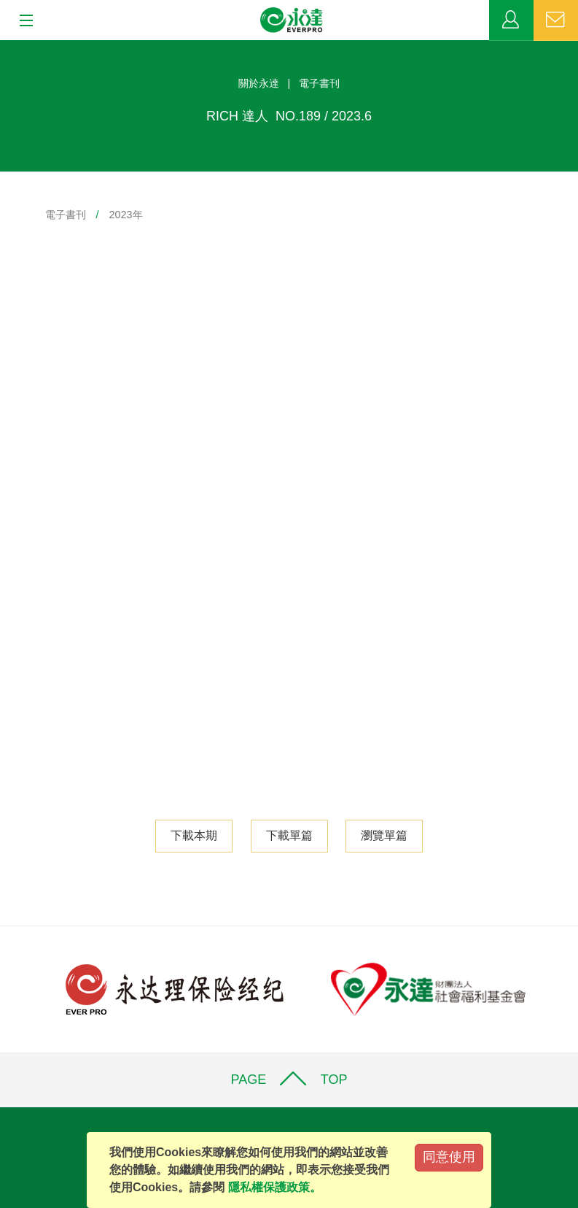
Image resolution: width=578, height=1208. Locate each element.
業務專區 (511, 20)
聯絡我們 (556, 20)
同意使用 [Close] (449, 1157)
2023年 (126, 214)
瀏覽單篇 (384, 835)
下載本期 (194, 835)
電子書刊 (65, 214)
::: (4, 48)
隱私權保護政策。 (274, 1187)
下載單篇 (289, 835)
